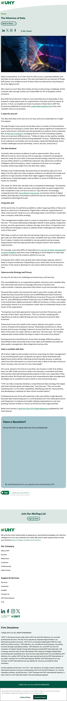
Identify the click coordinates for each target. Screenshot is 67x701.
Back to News (7, 23)
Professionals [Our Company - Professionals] (6, 566)
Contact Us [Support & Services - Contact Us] (5, 594)
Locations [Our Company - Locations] (4, 562)
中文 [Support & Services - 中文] (2, 602)
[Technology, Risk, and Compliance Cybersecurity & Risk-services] (20, 493)
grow (13, 540)
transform (37, 540)
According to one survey (29, 193)
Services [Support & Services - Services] (4, 582)
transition (26, 540)
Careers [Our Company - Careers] (4, 554)
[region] (33, 694)
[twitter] (7, 31)
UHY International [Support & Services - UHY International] (7, 598)
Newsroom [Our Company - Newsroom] (5, 558)
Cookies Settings (25, 697)
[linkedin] (3, 31)
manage (19, 540)
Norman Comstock (15, 133)
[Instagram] (11, 31)
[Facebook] (15, 31)
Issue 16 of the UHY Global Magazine (33, 408)
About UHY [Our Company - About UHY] (5, 550)
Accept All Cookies (40, 697)
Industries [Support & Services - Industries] (4, 586)
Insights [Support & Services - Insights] (4, 590)
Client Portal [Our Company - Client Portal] (5, 570)
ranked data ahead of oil (41, 106)
